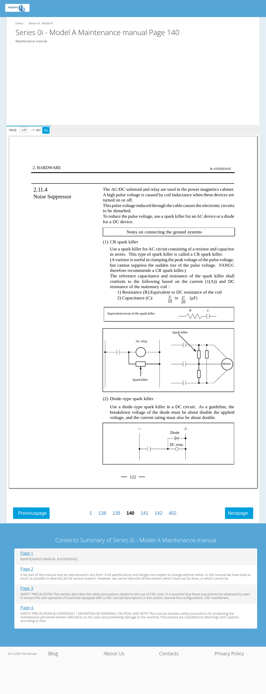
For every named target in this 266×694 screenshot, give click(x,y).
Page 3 (26, 588)
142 (158, 513)
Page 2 (26, 569)
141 (144, 513)
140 (130, 513)
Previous (32, 513)
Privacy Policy (229, 653)
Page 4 (26, 608)
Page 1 (26, 553)
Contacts (169, 653)
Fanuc (20, 23)
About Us (114, 653)
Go (46, 130)
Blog (53, 653)
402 (172, 513)
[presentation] (29, 129)
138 (102, 513)
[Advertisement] (136, 88)
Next (238, 513)
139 (116, 513)
